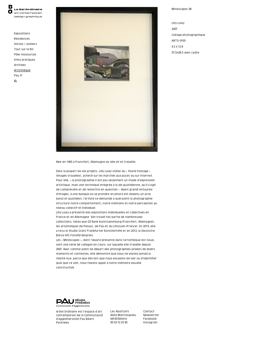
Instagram (150, 322)
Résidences (22, 39)
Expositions (22, 33)
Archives (20, 65)
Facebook (150, 319)
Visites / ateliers (25, 44)
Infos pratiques (24, 60)
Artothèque (22, 70)
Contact (149, 311)
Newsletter (151, 315)
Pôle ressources (25, 54)
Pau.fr (18, 75)
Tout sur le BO (23, 49)
